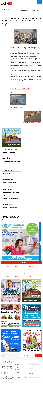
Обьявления (31, 368)
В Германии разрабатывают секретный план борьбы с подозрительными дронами (11, 218)
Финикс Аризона (18, 369)
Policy (30, 381)
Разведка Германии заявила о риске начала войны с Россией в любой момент (10, 194)
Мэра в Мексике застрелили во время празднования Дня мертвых (11, 162)
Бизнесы (35, 10)
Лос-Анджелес (18, 364)
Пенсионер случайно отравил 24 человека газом (9, 208)
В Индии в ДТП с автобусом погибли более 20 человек (10, 158)
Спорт (30, 276)
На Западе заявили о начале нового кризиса (10, 212)
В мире (16, 269)
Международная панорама (34, 378)
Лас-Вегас (17, 372)
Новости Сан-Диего (5, 269)
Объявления (25, 10)
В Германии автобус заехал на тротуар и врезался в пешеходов (11, 153)
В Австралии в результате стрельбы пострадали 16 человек (10, 203)
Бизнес (16, 374)
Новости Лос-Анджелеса (6, 266)
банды (16, 88)
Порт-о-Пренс (22, 88)
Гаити (12, 88)
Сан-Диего (17, 367)
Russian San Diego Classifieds (34, 376)
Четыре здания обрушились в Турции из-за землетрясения (11, 169)
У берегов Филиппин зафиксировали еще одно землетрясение (10, 199)
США (16, 266)
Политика (31, 266)
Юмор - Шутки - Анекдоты (34, 365)
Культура (17, 276)
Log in (39, 1)
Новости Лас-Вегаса (5, 276)
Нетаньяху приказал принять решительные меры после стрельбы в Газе (11, 184)
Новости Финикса (4, 273)
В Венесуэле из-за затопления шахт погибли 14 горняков (10, 189)
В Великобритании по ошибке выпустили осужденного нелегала (10, 174)
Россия (30, 273)
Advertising (31, 373)
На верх (4, 355)
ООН (28, 88)
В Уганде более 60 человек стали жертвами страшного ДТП (9, 178)
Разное (30, 269)
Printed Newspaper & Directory (20, 377)
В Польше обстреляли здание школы (10, 165)
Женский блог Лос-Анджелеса (21, 273)
